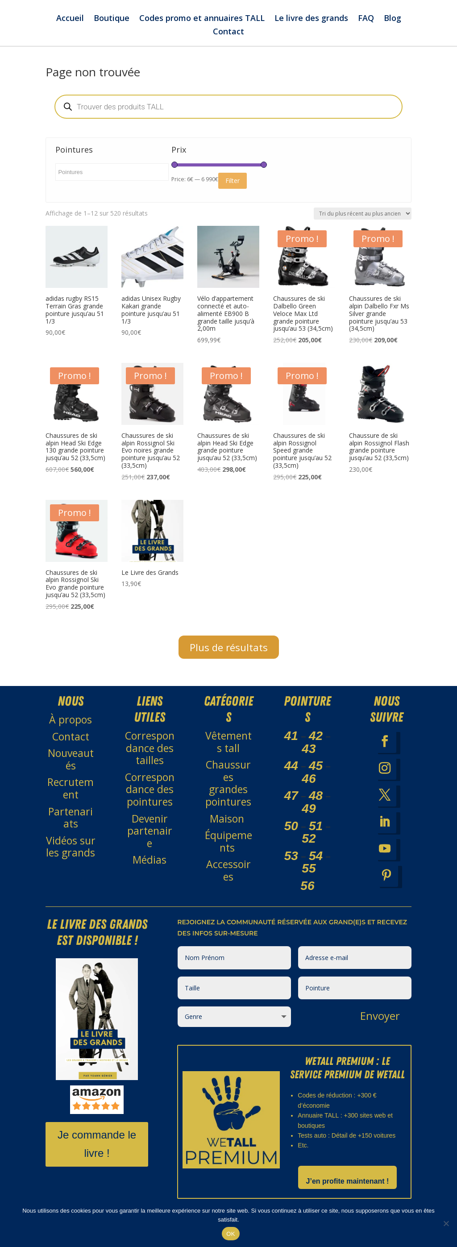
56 (307, 894)
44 (291, 774)
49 (309, 817)
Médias (149, 868)
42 (316, 744)
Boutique (111, 19)
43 (309, 757)
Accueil (70, 19)
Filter (232, 189)
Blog (392, 19)
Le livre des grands (311, 19)
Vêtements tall (228, 750)
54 (316, 864)
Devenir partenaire (149, 839)
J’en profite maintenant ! (347, 1189)
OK (230, 1233)
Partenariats (70, 826)
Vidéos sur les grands (71, 855)
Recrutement (70, 796)
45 (316, 774)
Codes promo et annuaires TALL (202, 19)
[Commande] (362, 222)
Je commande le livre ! (97, 1152)
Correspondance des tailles (149, 756)
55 (309, 877)
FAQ (366, 19)
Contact (228, 32)
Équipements (228, 849)
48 (316, 804)
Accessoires (228, 878)
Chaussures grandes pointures (228, 791)
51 (316, 834)
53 (291, 864)
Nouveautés (71, 767)
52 (309, 847)
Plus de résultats (229, 655)
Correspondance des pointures (149, 797)
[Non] (445, 1223)
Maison (228, 827)
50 (291, 834)
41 (291, 744)
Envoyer (380, 1024)
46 (309, 787)
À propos (70, 728)
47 (291, 804)
